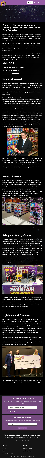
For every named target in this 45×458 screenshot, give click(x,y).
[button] (30, 2)
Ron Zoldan (15, 73)
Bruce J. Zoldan (19, 67)
